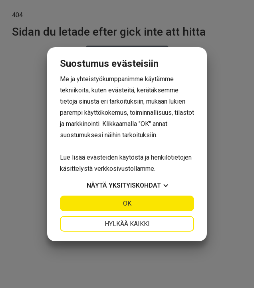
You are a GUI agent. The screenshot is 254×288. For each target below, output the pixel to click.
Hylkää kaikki (127, 224)
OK (127, 203)
